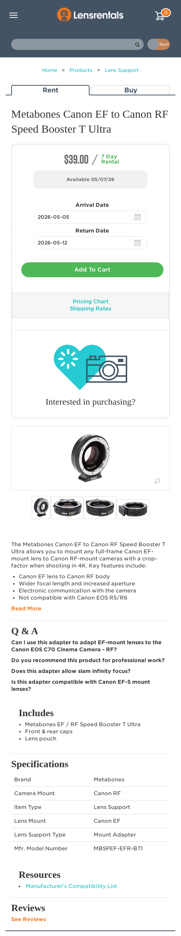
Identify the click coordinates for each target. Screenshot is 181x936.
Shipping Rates (90, 309)
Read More (26, 608)
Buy (130, 90)
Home (49, 70)
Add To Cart (92, 269)
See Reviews (28, 919)
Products (81, 70)
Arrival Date (92, 205)
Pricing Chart (91, 301)
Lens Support (122, 70)
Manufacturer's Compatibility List (71, 886)
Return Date (92, 231)
